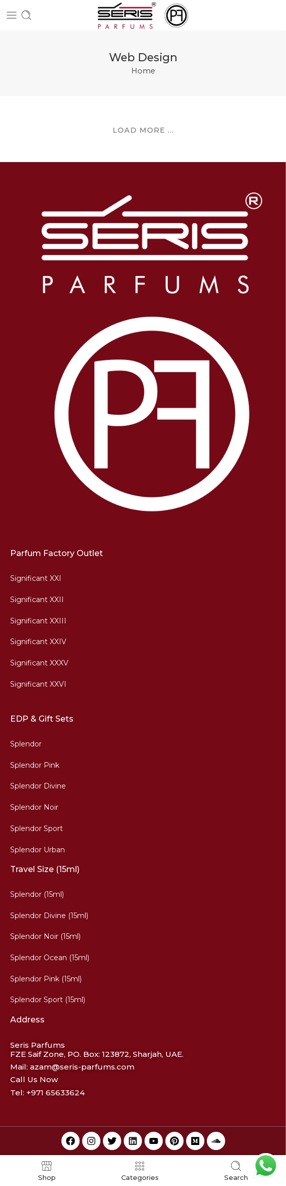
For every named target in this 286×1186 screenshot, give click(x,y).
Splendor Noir (34, 807)
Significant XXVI (38, 684)
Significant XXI (35, 578)
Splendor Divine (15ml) (49, 915)
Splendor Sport (36, 828)
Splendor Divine (38, 785)
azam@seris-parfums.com (82, 1067)
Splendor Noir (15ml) (45, 936)
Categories (140, 1170)
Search (236, 1170)
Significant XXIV (38, 641)
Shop (47, 1170)
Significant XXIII (38, 620)
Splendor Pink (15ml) (46, 978)
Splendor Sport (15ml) (47, 999)
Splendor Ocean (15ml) (49, 957)
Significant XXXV (39, 662)
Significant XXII (37, 599)
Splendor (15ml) (37, 894)
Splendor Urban (37, 849)
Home (143, 70)
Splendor (26, 743)
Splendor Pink (34, 765)
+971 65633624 (55, 1092)
